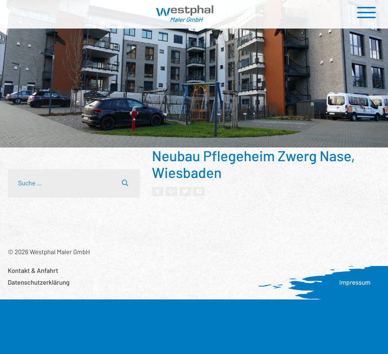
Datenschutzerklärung (39, 282)
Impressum (355, 282)
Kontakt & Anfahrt (33, 270)
